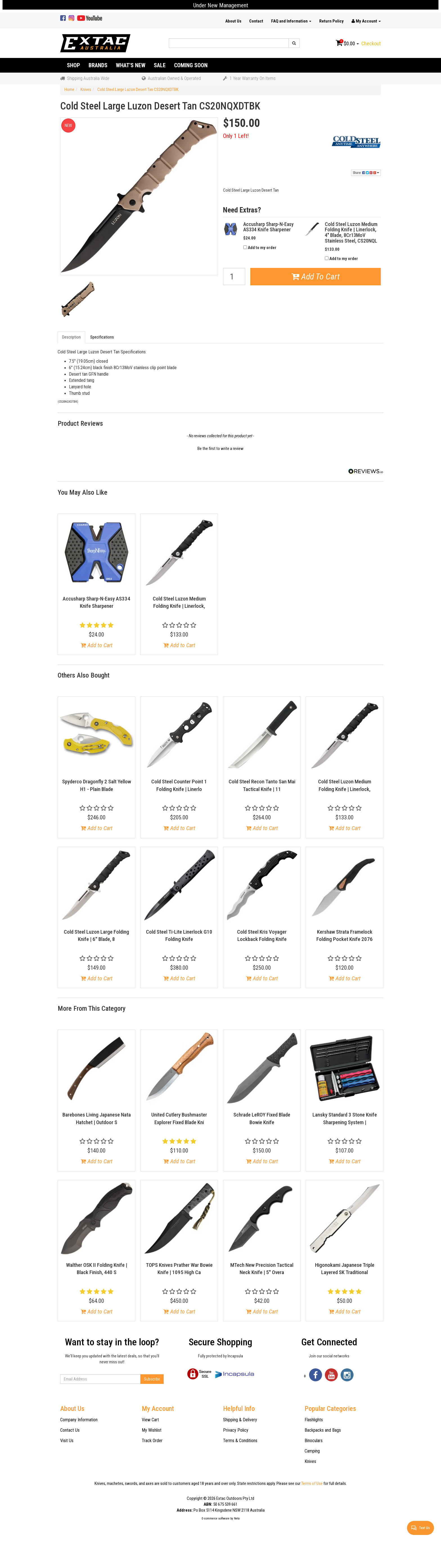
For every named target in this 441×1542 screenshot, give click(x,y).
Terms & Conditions (240, 1440)
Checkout (371, 43)
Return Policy (331, 21)
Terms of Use (312, 1483)
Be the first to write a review (220, 448)
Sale (160, 65)
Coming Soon (191, 65)
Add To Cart (315, 276)
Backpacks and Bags (323, 1430)
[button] (220, 448)
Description (71, 337)
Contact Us (70, 1430)
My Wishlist (151, 1430)
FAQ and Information (291, 21)
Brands (98, 65)
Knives (310, 1461)
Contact (256, 21)
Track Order (152, 1440)
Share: (366, 173)
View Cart (150, 1419)
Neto (237, 1518)
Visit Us (66, 1440)
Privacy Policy (235, 1430)
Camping (312, 1451)
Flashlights (314, 1419)
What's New (130, 65)
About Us (233, 21)
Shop (73, 65)
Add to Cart (96, 645)
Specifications (102, 337)
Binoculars (314, 1440)
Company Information (79, 1419)
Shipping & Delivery (240, 1419)
